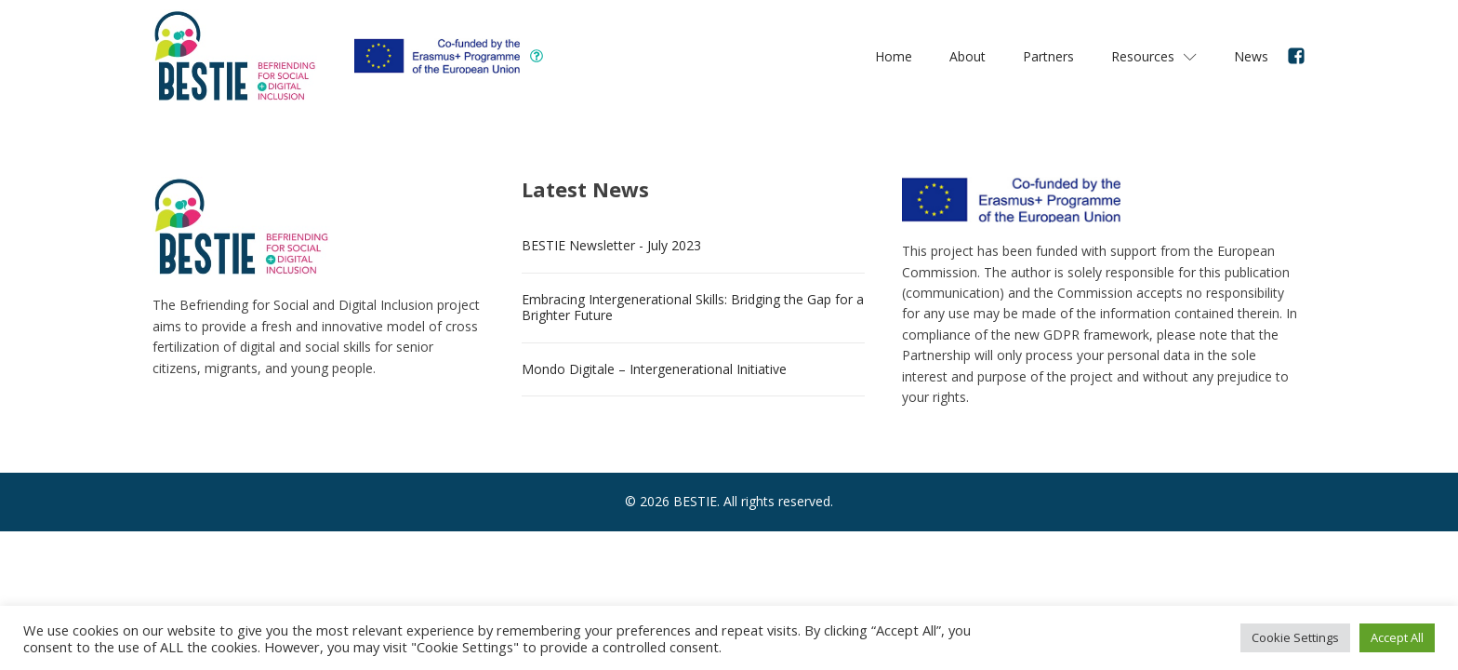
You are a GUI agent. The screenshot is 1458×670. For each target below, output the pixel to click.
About (967, 56)
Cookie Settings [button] (1295, 637)
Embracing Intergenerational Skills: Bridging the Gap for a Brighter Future (693, 307)
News (1251, 56)
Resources (1154, 56)
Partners (1048, 56)
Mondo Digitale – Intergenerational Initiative (654, 369)
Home (893, 56)
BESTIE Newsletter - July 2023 (611, 245)
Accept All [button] (1397, 637)
